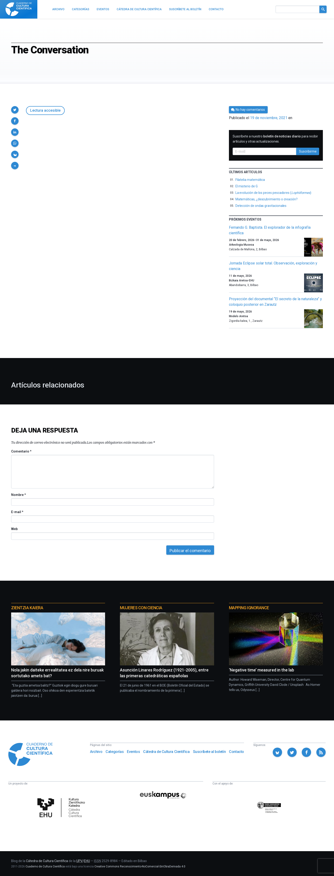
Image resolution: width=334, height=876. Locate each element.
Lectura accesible (45, 110)
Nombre (18, 495)
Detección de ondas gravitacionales (261, 206)
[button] (15, 110)
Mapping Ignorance (249, 607)
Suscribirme (308, 151)
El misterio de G (246, 186)
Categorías (115, 751)
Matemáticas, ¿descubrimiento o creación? (266, 199)
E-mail (17, 512)
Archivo (96, 751)
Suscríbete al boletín (209, 751)
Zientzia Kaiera (27, 607)
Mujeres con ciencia (141, 607)
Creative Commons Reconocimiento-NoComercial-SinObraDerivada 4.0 (139, 866)
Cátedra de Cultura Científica (166, 751)
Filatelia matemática (250, 180)
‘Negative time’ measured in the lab (261, 670)
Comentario (21, 451)
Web (14, 529)
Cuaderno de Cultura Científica (45, 866)
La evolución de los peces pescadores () (273, 193)
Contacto (236, 751)
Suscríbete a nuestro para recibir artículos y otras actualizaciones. (275, 138)
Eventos (133, 751)
